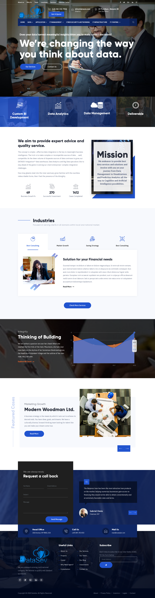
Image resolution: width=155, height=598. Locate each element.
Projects (64, 556)
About (96, 593)
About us (21, 2)
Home (22, 22)
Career (63, 560)
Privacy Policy (105, 593)
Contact (132, 593)
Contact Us (51, 67)
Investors (116, 593)
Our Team (83, 556)
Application (41, 22)
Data (30, 22)
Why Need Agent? (67, 565)
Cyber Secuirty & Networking (78, 22)
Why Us (29, 2)
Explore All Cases (26, 361)
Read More (68, 287)
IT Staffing (115, 22)
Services (53, 2)
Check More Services (77, 305)
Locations (44, 2)
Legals (124, 593)
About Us (64, 551)
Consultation (65, 569)
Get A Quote (56, 14)
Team (36, 2)
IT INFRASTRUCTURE (100, 22)
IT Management (56, 22)
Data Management (97, 113)
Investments (84, 565)
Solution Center (64, 2)
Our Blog (82, 560)
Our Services (29, 67)
